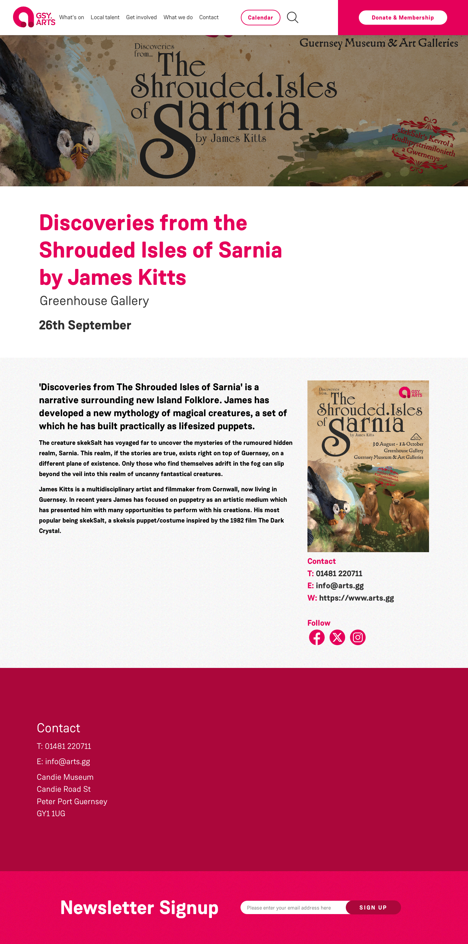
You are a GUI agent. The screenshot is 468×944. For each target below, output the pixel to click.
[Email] (303, 907)
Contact (209, 17)
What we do (178, 17)
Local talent (105, 17)
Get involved (141, 17)
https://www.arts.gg (356, 598)
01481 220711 (339, 573)
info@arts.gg (340, 585)
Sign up (373, 907)
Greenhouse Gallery (94, 300)
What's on (71, 17)
